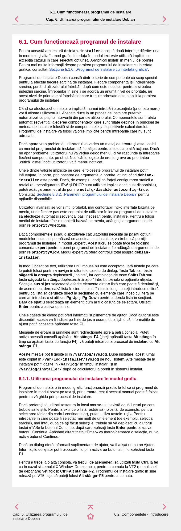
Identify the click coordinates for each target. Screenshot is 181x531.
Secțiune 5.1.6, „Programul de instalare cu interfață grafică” (98, 69)
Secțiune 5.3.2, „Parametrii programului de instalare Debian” (87, 194)
